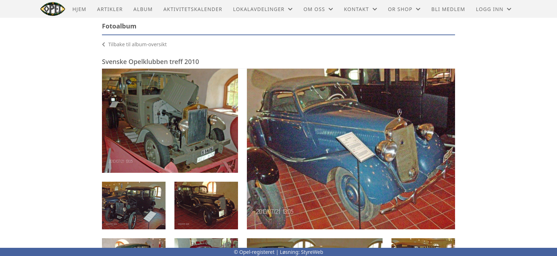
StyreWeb (312, 252)
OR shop (404, 9)
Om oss (318, 9)
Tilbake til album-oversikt (134, 44)
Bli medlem (448, 9)
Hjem (79, 9)
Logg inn (494, 9)
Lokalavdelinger (263, 9)
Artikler (110, 9)
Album (143, 9)
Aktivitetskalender (192, 9)
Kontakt (360, 9)
